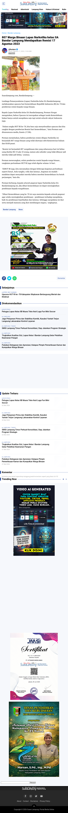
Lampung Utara (37, 9)
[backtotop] (34, 806)
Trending (5, 9)
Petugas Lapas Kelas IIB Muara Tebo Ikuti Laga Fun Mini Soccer (28, 311)
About (19, 801)
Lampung (6, 413)
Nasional (14, 9)
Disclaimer (34, 801)
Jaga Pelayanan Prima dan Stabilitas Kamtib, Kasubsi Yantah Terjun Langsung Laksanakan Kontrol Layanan (30, 320)
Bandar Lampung (9, 209)
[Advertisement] (34, 372)
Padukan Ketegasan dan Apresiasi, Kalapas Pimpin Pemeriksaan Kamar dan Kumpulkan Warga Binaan (34, 346)
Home (4, 33)
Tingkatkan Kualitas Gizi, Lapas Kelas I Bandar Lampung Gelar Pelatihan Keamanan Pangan (32, 336)
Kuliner (64, 9)
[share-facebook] (4, 278)
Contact (26, 801)
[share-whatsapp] (14, 278)
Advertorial (25, 9)
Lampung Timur (9, 427)
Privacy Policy (45, 801)
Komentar (61, 278)
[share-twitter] (9, 278)
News (21, 209)
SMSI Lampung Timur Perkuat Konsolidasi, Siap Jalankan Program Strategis (34, 328)
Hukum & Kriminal (52, 9)
